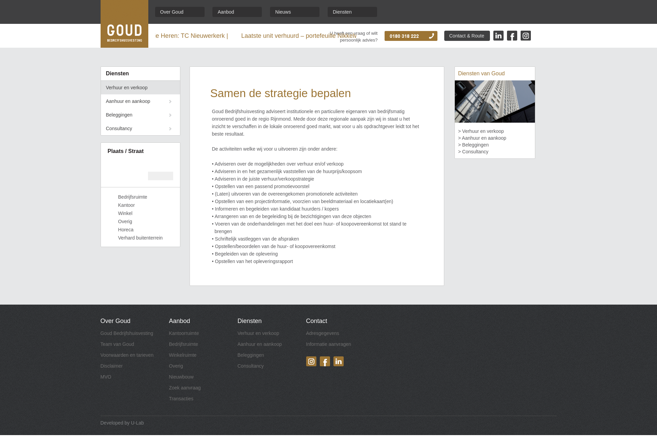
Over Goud (171, 12)
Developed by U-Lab (122, 423)
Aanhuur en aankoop (128, 101)
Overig (176, 366)
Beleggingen (119, 115)
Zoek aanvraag (185, 387)
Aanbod (226, 12)
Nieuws (283, 12)
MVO (106, 377)
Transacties (181, 398)
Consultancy (119, 128)
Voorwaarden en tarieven (127, 355)
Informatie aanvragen (328, 344)
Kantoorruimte (184, 333)
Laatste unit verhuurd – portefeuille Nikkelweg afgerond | (325, 35)
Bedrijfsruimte (183, 344)
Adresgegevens (322, 333)
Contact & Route (466, 36)
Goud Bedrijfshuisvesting (127, 333)
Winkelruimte (183, 355)
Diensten (342, 12)
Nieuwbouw (181, 377)
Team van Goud (117, 344)
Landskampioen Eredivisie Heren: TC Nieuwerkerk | (165, 35)
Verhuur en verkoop (127, 87)
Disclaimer (112, 366)
